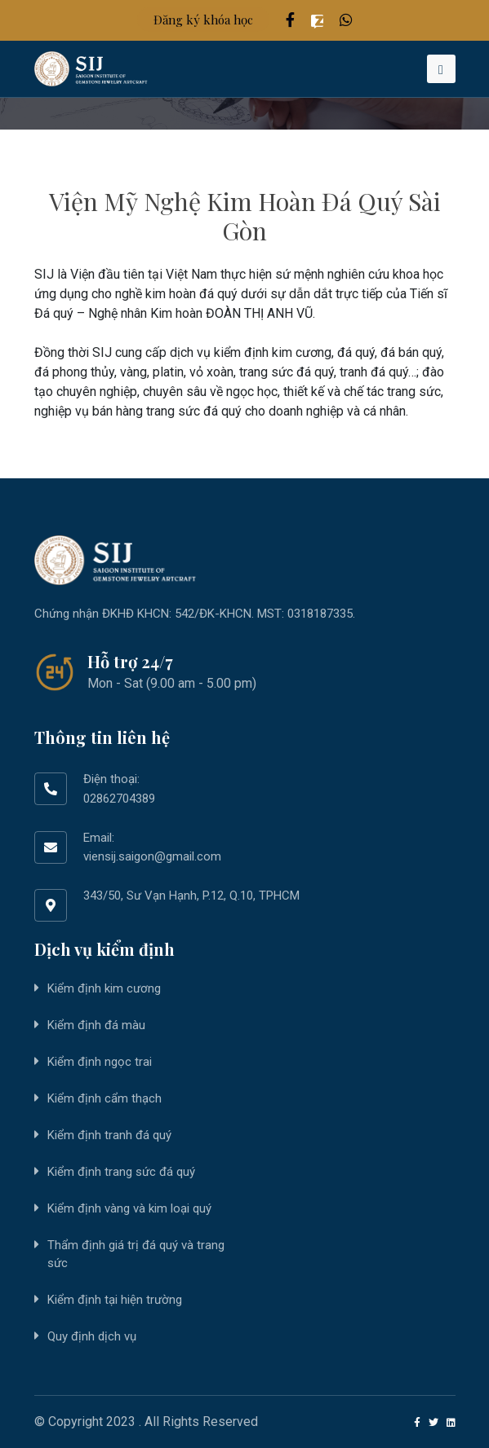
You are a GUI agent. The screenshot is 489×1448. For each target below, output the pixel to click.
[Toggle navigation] (441, 69)
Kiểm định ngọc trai (99, 1061)
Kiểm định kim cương (104, 988)
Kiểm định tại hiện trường (114, 1299)
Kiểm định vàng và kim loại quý (129, 1208)
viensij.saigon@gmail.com (152, 856)
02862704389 (119, 798)
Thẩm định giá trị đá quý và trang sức (135, 1254)
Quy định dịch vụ (91, 1336)
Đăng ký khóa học (203, 19)
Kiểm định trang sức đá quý (121, 1171)
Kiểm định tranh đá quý (109, 1135)
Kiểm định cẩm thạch (104, 1098)
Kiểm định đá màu (96, 1025)
